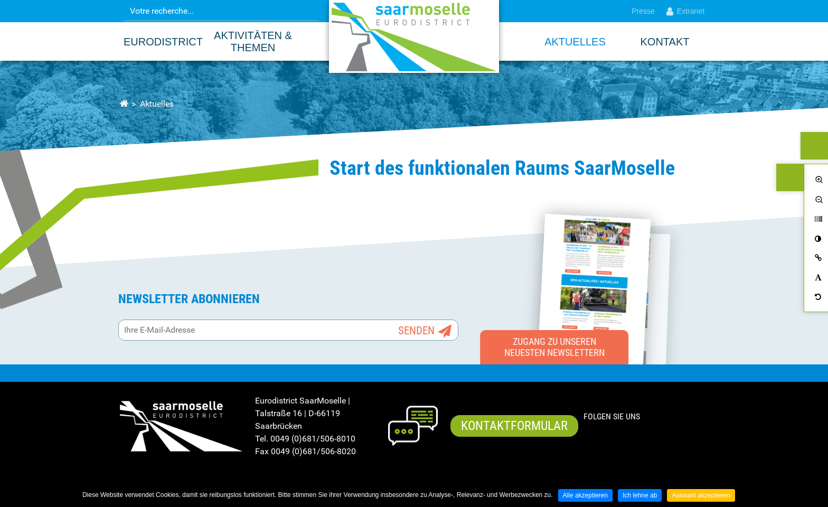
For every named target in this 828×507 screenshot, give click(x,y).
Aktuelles (575, 42)
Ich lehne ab (640, 495)
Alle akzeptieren (585, 495)
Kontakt (665, 42)
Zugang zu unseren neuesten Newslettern (594, 347)
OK (310, 11)
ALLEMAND (814, 145)
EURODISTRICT (163, 42)
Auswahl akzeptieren (701, 495)
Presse (643, 11)
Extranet (684, 11)
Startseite (123, 104)
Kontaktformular (514, 425)
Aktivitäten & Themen (253, 41)
